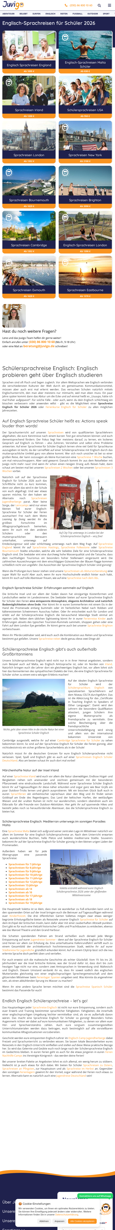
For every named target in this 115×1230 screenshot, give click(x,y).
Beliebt (24, 13)
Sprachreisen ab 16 (20, 892)
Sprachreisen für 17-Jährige (25, 896)
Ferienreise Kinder (95, 618)
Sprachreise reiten (49, 638)
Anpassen (59, 1221)
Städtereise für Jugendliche (18, 950)
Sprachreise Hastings (46, 547)
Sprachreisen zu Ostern (97, 1065)
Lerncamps (22, 505)
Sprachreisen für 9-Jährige (25, 871)
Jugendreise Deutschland (71, 1075)
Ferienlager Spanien (48, 977)
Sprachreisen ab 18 (20, 899)
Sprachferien (18, 794)
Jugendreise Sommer (43, 939)
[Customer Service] (106, 1208)
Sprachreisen (56, 432)
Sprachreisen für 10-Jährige (25, 875)
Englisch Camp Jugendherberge (87, 1038)
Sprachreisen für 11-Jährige (25, 878)
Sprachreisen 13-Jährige (23, 885)
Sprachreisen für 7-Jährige (25, 864)
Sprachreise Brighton (100, 625)
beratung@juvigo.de (39, 346)
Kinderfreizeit (18, 916)
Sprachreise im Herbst (80, 1068)
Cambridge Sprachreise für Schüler (78, 740)
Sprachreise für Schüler (94, 919)
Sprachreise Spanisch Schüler (94, 986)
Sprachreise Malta (18, 831)
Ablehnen (44, 1221)
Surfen (37, 13)
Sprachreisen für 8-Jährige (25, 867)
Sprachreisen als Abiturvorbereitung (85, 571)
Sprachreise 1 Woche (89, 457)
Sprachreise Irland (25, 776)
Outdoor (92, 13)
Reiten (64, 13)
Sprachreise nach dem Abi (82, 578)
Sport (106, 13)
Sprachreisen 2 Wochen (59, 467)
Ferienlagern (27, 1072)
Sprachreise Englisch (45, 1007)
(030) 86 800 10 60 (78, 5)
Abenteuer (9, 13)
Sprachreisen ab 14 (20, 889)
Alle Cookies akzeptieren (82, 1221)
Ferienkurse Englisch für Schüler (66, 407)
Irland (108, 664)
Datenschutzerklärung (66, 1214)
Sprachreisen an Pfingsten (18, 1068)
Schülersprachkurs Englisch (86, 687)
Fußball (77, 13)
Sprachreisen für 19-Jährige (25, 903)
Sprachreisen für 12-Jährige (25, 882)
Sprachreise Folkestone (75, 547)
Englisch (50, 13)
